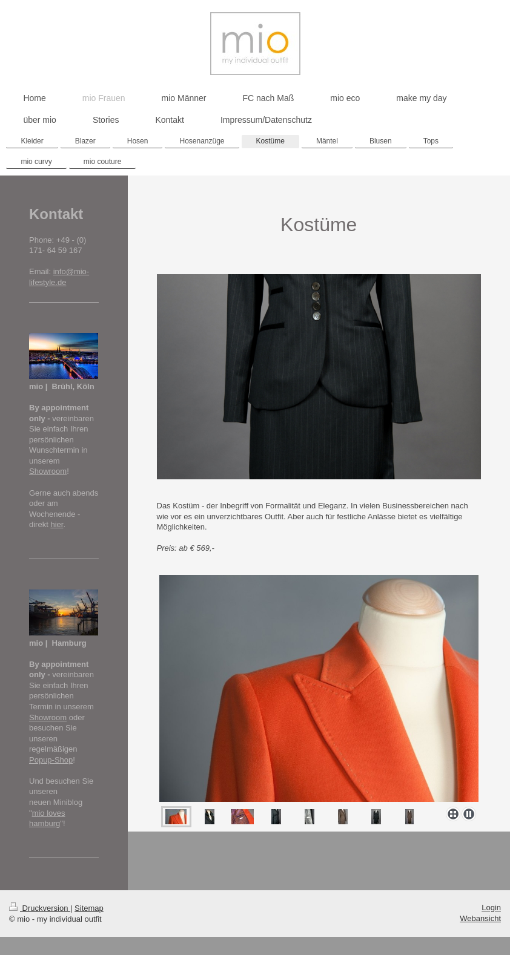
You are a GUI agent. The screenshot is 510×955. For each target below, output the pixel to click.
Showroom (48, 471)
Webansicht (480, 918)
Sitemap (89, 908)
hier (56, 524)
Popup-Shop (51, 759)
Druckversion (39, 908)
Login (491, 907)
